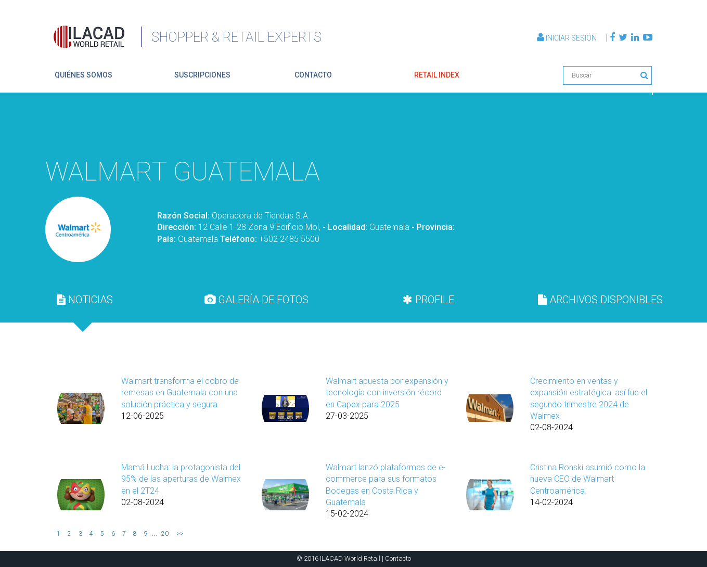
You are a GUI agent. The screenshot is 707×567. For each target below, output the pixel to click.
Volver (628, 127)
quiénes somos (83, 75)
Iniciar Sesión (567, 38)
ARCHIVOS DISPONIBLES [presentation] (600, 299)
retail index (436, 75)
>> (180, 533)
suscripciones (202, 75)
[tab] (85, 299)
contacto (313, 75)
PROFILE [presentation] (428, 299)
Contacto (398, 558)
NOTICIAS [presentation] (85, 299)
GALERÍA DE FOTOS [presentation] (256, 299)
